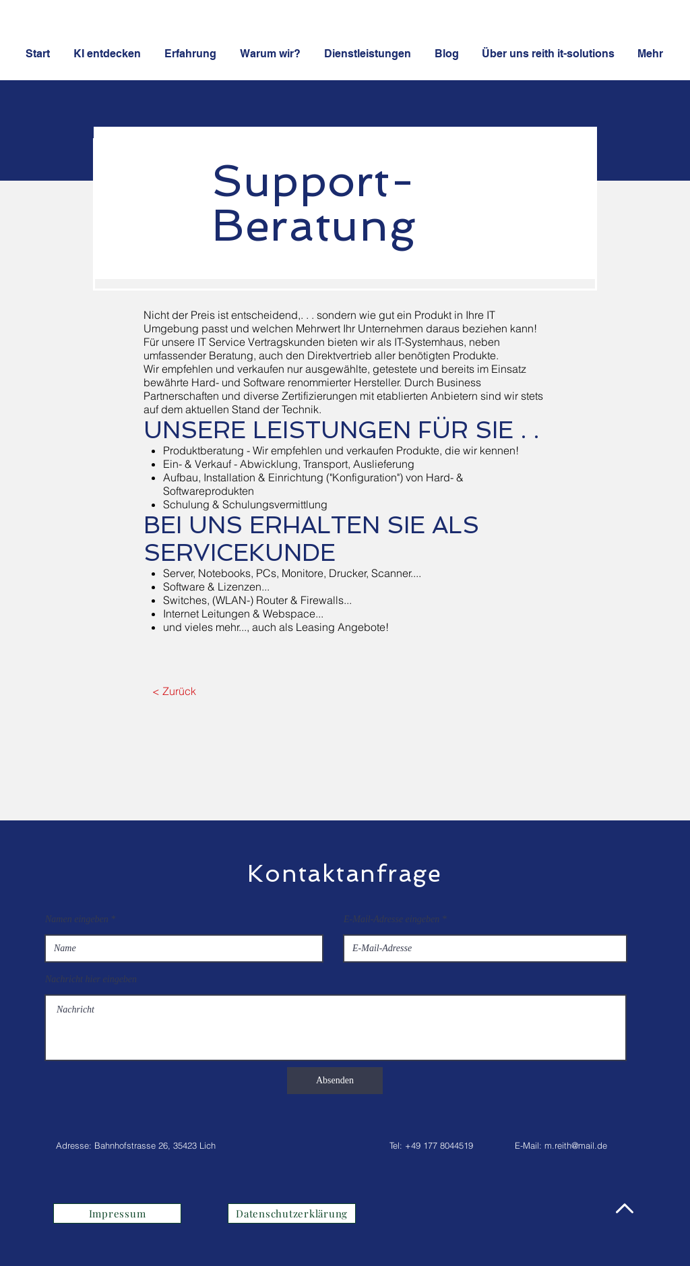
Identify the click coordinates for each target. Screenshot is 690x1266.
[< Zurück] (174, 691)
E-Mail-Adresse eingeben (391, 919)
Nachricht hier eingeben (91, 979)
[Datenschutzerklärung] (292, 1213)
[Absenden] (335, 1080)
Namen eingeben (76, 919)
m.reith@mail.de (575, 1145)
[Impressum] (117, 1213)
